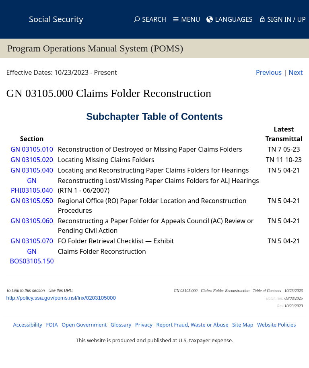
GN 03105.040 (31, 170)
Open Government (84, 324)
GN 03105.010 (31, 149)
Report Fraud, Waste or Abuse (192, 324)
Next (295, 72)
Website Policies (276, 324)
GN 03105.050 (31, 200)
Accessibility (27, 324)
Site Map (242, 324)
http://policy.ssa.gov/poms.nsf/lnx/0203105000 (61, 298)
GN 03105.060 (31, 220)
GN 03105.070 (31, 240)
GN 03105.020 (31, 159)
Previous (269, 72)
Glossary (121, 324)
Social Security (56, 19)
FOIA (52, 324)
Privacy (143, 324)
